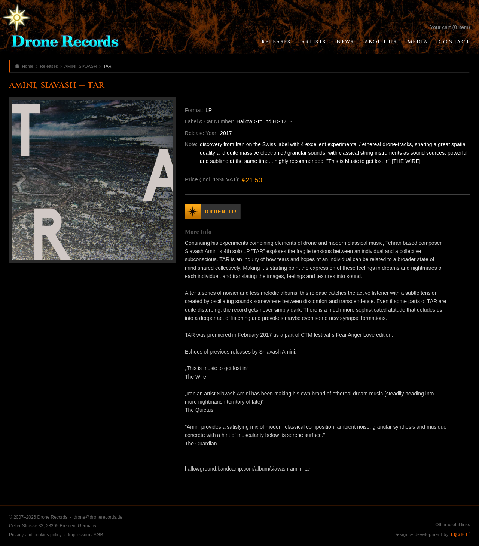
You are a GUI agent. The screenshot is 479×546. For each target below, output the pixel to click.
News (345, 41)
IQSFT (460, 534)
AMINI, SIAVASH (80, 66)
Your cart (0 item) (450, 27)
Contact (454, 41)
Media (418, 41)
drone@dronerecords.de (98, 517)
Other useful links (452, 524)
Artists (313, 41)
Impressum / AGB (85, 534)
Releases (276, 41)
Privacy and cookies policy (35, 534)
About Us (380, 41)
